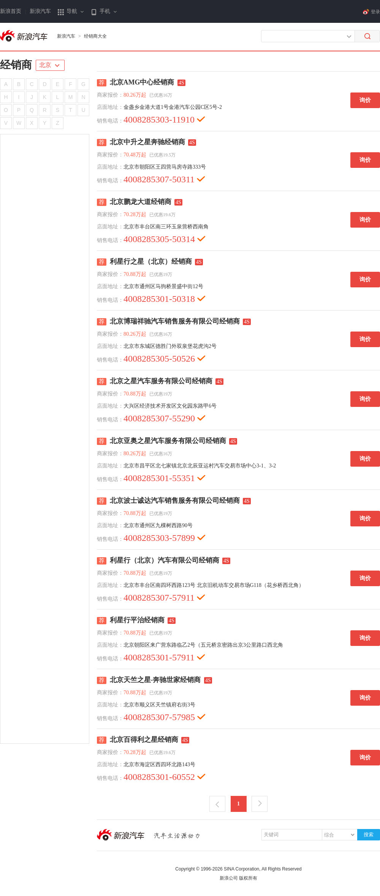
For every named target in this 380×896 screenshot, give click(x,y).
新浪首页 (10, 11)
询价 (365, 100)
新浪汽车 (40, 11)
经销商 (16, 65)
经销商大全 (95, 36)
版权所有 (248, 878)
